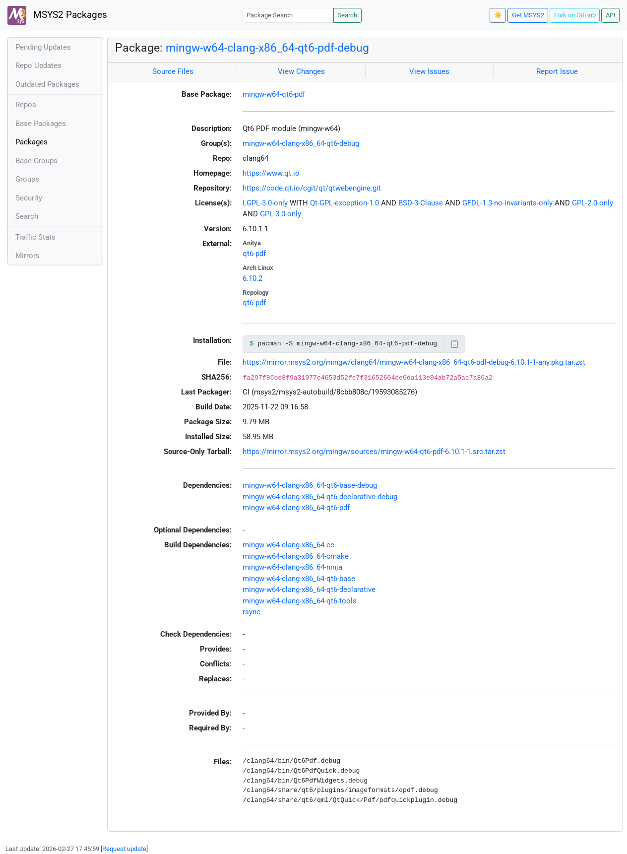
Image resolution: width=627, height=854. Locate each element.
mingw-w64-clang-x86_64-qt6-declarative (309, 589)
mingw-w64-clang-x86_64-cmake (296, 556)
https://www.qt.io (271, 173)
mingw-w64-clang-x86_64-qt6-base (299, 578)
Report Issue (557, 71)
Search (347, 15)
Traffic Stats (35, 237)
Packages (31, 141)
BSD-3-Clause (420, 202)
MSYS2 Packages (57, 15)
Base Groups (36, 160)
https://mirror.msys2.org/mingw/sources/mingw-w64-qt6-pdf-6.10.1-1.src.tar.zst (374, 451)
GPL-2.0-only (592, 202)
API (611, 15)
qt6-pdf (254, 253)
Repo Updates (38, 65)
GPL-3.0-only (280, 213)
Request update (124, 849)
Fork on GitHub (575, 15)
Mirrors (27, 255)
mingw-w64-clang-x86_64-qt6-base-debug (310, 485)
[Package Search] (288, 15)
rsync (251, 611)
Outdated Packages (47, 84)
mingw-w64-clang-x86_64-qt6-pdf (296, 507)
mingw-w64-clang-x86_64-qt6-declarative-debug (320, 496)
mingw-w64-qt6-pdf (274, 94)
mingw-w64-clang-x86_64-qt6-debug (301, 143)
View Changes (301, 71)
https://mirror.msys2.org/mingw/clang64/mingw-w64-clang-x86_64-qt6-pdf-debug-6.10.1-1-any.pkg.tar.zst (414, 362)
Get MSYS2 (528, 15)
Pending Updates (43, 47)
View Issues (429, 71)
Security (28, 198)
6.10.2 (252, 278)
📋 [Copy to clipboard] (454, 343)
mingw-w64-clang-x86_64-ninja (292, 567)
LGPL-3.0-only (265, 202)
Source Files (172, 71)
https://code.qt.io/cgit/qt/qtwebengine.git (312, 188)
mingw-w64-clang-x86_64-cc (288, 544)
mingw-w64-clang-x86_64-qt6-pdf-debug (267, 47)
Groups (27, 179)
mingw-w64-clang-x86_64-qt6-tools (300, 600)
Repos (25, 104)
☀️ (498, 15)
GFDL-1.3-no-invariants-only (507, 202)
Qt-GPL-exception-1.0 (344, 202)
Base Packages (40, 123)
